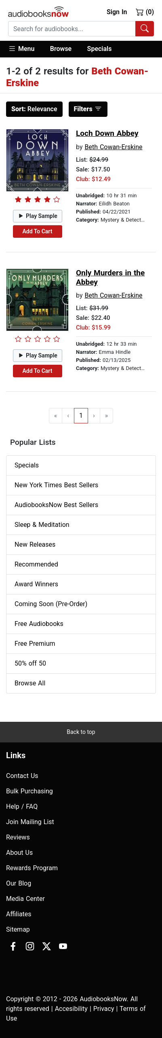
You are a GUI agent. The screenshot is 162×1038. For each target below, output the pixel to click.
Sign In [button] (117, 12)
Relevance (34, 109)
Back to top (81, 732)
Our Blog (18, 883)
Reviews (18, 837)
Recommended (36, 564)
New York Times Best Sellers (56, 485)
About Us (19, 852)
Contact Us (22, 776)
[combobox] (81, 28)
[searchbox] (72, 28)
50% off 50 (30, 663)
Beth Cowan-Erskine (113, 147)
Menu (21, 48)
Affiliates (19, 914)
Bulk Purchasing (29, 791)
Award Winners (36, 584)
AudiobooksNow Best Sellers (56, 505)
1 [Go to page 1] (81, 415)
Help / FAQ (22, 806)
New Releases (35, 544)
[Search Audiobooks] (144, 28)
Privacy (103, 1009)
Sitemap (18, 929)
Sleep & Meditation (42, 525)
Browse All (30, 683)
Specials (99, 49)
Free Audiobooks (39, 624)
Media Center (25, 899)
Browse (61, 49)
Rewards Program (32, 868)
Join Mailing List (30, 822)
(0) (145, 12)
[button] (25, 49)
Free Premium (35, 643)
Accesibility (71, 1009)
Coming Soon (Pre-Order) (51, 604)
